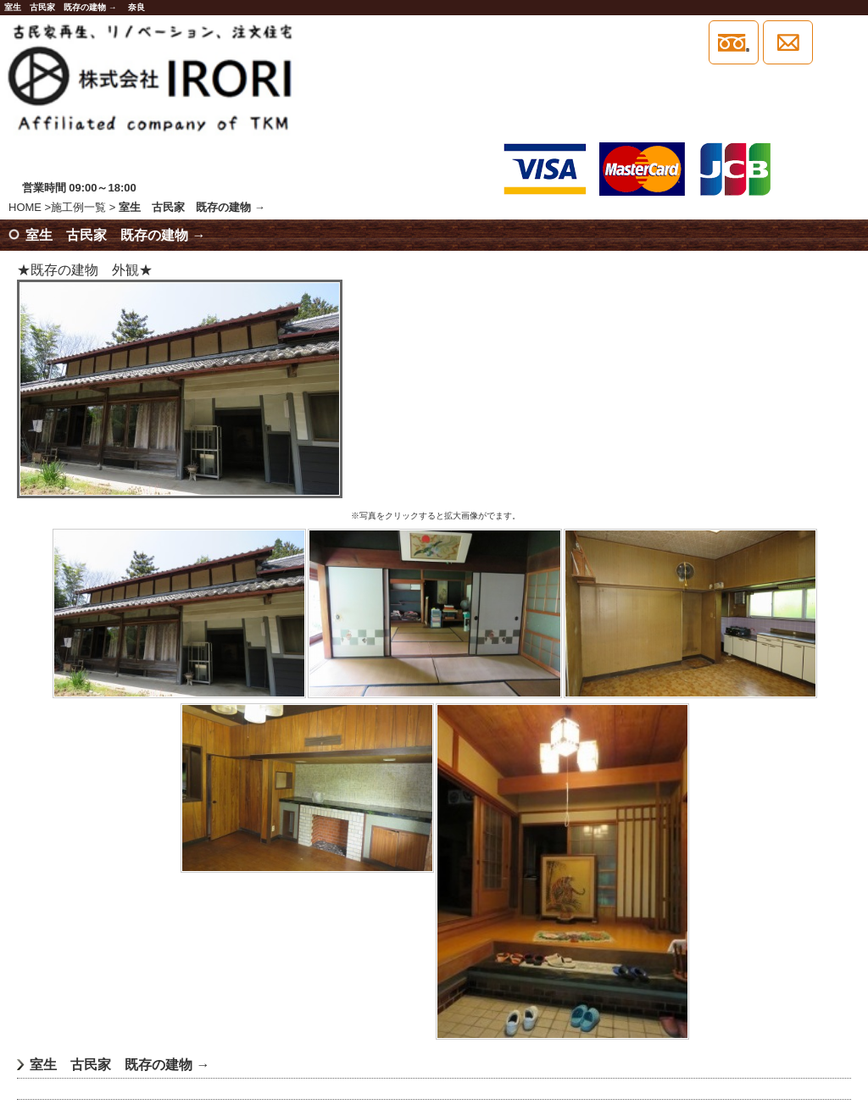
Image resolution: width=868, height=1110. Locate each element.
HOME (25, 207)
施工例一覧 (78, 207)
